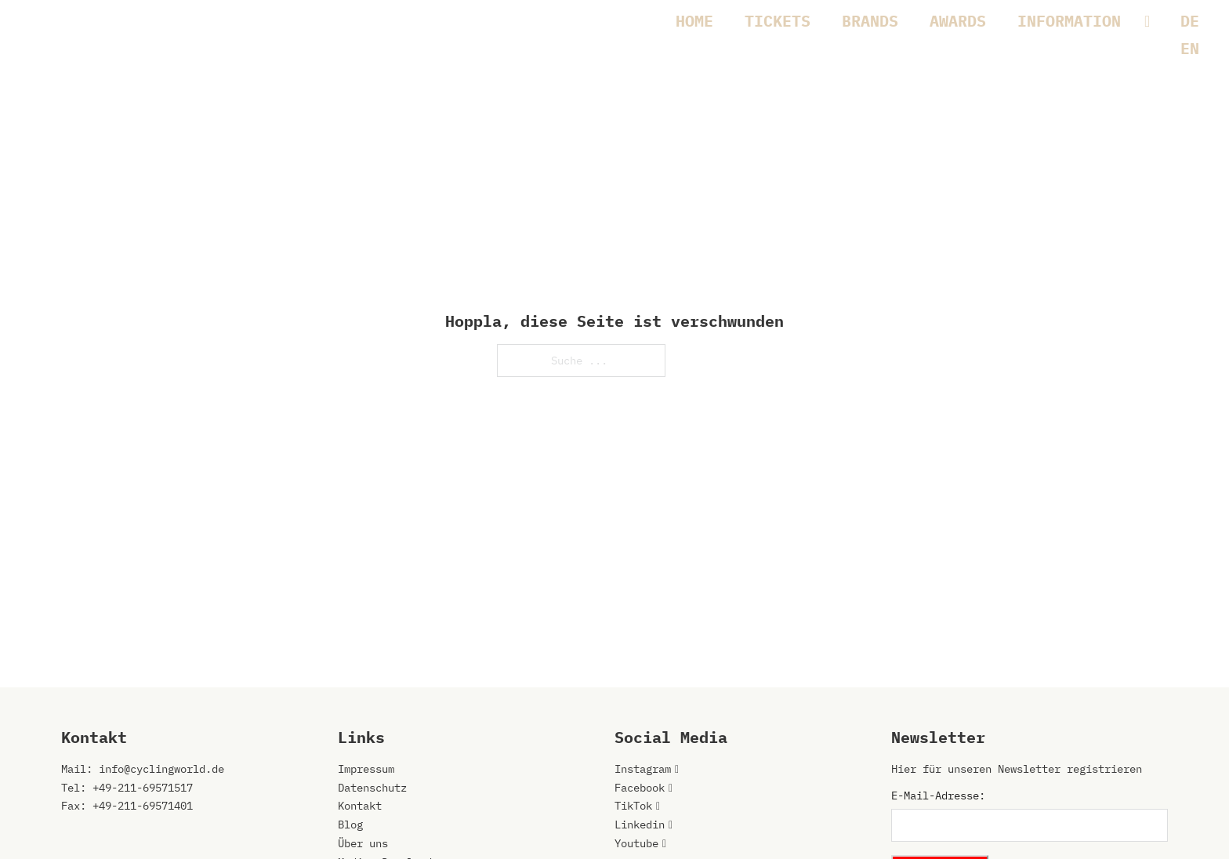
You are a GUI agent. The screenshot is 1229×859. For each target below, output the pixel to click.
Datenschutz (372, 788)
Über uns (363, 843)
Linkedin (639, 824)
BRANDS (870, 20)
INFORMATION (1069, 20)
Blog (350, 824)
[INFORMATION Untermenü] (1155, 21)
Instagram (642, 769)
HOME (694, 20)
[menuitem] (1190, 21)
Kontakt (360, 806)
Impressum (366, 769)
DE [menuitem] (1189, 20)
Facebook (639, 788)
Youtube (636, 843)
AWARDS (958, 20)
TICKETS (777, 20)
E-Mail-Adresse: (938, 795)
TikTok (633, 806)
